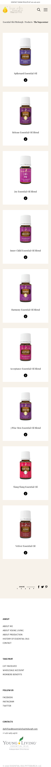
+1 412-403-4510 (10, 733)
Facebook (8, 697)
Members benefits (12, 674)
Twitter (7, 706)
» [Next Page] (34, 588)
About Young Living (13, 630)
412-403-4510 (25, 2)
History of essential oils (16, 639)
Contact (7, 643)
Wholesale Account (13, 670)
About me (8, 626)
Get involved (10, 666)
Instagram (8, 702)
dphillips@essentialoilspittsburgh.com (20, 729)
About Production (12, 635)
